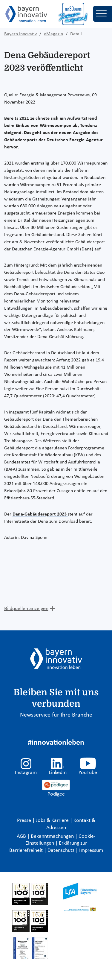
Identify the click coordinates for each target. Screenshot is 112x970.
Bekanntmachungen (53, 836)
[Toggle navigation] (102, 14)
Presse (24, 820)
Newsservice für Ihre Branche (56, 715)
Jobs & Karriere (53, 820)
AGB (22, 836)
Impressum (91, 850)
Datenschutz (61, 850)
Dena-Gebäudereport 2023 (40, 514)
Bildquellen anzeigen (26, 609)
